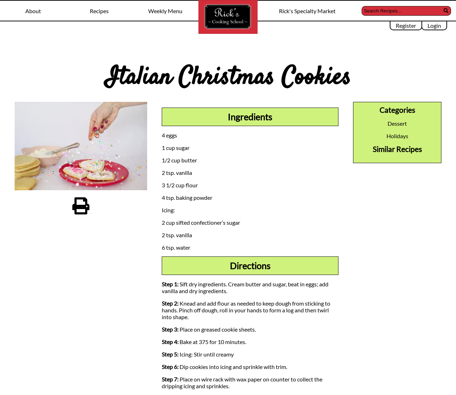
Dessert (397, 123)
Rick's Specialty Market (307, 10)
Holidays (397, 135)
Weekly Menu (165, 10)
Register (406, 25)
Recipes (99, 10)
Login (434, 25)
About (33, 10)
